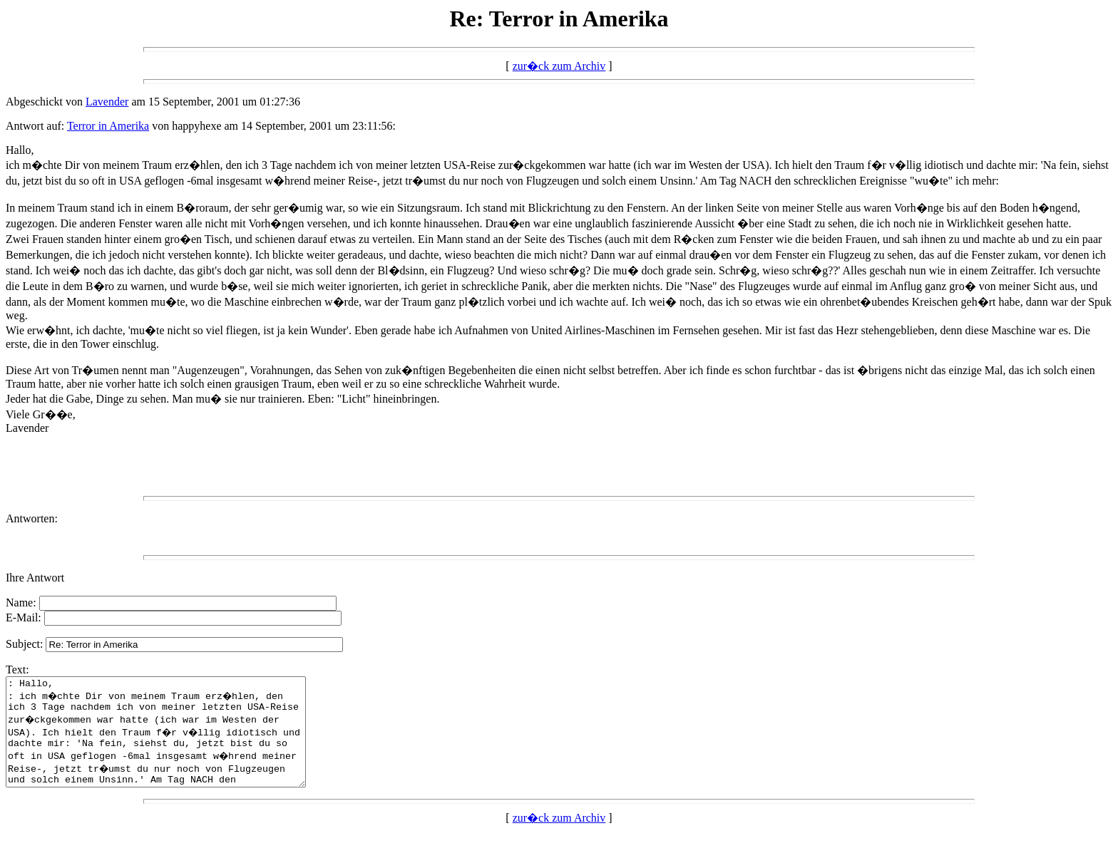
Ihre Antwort (35, 578)
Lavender (107, 101)
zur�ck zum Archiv (559, 66)
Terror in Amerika (108, 126)
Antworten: (32, 518)
